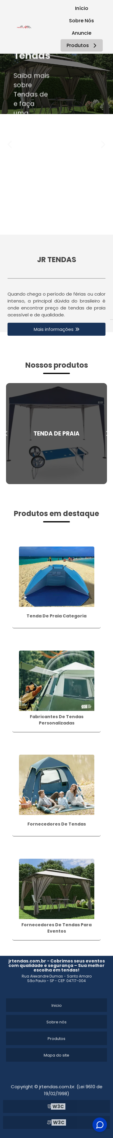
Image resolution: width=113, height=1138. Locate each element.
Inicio (57, 1005)
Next (102, 144)
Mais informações (54, 329)
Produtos (82, 45)
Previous (10, 144)
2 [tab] (61, 227)
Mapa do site (56, 1055)
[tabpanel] (56, 84)
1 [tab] (52, 227)
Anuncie (81, 33)
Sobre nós (56, 1022)
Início (81, 8)
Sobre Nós (81, 20)
